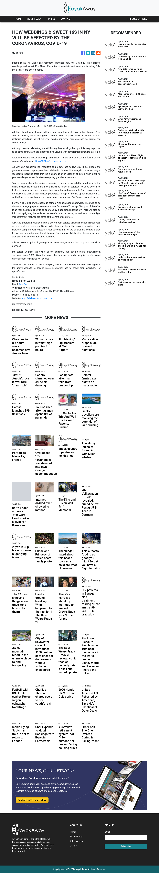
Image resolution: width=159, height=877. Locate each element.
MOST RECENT (35, 18)
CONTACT (66, 18)
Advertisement (77, 844)
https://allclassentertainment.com (39, 298)
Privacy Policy (77, 840)
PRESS (51, 18)
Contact (74, 849)
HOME (18, 18)
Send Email (24, 284)
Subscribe (126, 850)
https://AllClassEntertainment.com (52, 161)
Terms (73, 835)
